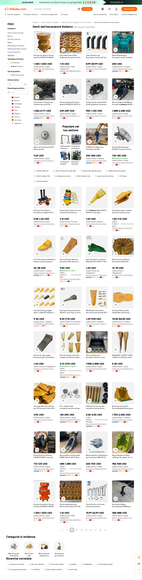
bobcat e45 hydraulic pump (91, 171)
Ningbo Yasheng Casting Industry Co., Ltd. (97, 275)
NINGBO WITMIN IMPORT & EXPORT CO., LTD (71, 71)
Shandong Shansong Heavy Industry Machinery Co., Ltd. (123, 420)
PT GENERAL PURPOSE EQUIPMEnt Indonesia (44, 324)
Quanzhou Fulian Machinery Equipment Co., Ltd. (44, 469)
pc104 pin (35, 569)
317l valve (122, 176)
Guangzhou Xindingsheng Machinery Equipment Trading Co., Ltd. (97, 469)
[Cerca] (87, 9)
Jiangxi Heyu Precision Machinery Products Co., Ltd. (97, 224)
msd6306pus (86, 564)
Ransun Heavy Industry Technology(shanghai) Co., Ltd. (123, 116)
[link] (139, 557)
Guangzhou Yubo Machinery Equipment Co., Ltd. (123, 369)
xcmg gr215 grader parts (17, 569)
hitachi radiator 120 (42, 176)
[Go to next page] (105, 530)
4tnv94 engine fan (41, 171)
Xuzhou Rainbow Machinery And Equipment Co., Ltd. (44, 273)
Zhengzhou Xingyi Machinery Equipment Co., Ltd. (44, 69)
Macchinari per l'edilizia (50, 22)
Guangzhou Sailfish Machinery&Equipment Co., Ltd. (71, 420)
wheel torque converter (53, 569)
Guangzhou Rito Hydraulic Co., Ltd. (44, 161)
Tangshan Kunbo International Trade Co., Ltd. (123, 275)
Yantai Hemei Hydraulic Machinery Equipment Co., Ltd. (97, 161)
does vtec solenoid (36, 564)
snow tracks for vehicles (104, 176)
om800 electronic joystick (116, 171)
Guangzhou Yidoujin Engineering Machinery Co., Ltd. (71, 224)
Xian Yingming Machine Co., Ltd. (71, 375)
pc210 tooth (72, 569)
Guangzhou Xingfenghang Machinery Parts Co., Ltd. (44, 420)
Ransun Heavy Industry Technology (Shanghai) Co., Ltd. (71, 473)
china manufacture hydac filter (64, 171)
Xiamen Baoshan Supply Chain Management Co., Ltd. (71, 324)
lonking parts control (62, 176)
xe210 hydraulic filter (105, 564)
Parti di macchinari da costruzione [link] (107, 22)
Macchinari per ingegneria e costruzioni (76, 22)
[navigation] (18, 276)
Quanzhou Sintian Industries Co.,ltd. (44, 224)
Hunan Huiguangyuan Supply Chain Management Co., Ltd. (97, 369)
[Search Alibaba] (55, 9)
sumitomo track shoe (16, 564)
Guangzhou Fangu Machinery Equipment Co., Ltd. (123, 162)
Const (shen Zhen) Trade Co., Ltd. (97, 324)
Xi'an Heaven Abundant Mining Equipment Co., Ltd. (71, 279)
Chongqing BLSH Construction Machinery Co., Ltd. (123, 324)
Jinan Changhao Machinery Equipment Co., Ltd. (123, 69)
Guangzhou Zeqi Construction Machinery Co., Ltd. (97, 116)
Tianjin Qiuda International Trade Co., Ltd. (123, 228)
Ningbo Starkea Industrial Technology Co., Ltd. (97, 424)
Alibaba (35, 22)
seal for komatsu (41, 181)
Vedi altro (11, 55)
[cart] (110, 9)
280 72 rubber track (83, 176)
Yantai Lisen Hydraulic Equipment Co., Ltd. (44, 116)
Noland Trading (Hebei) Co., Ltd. (71, 116)
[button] (79, 9)
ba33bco (72, 564)
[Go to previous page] (62, 530)
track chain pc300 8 (56, 564)
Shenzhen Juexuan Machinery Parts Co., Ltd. (97, 69)
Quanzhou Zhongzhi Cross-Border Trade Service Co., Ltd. (44, 369)
